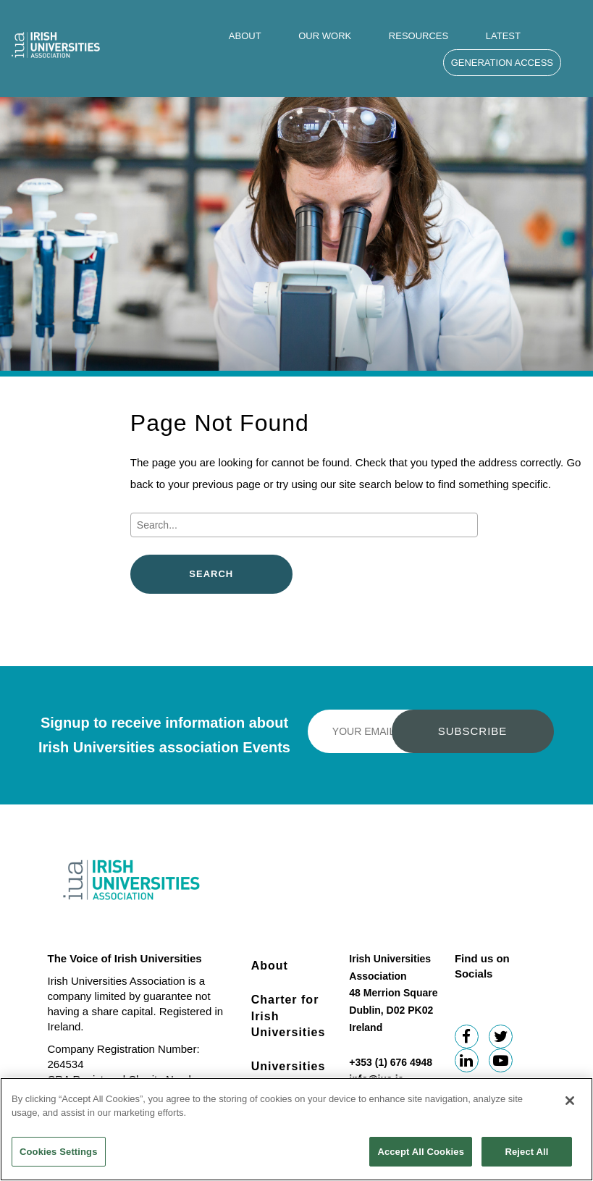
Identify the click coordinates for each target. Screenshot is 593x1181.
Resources (418, 35)
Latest (503, 35)
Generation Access (502, 62)
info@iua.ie (376, 1079)
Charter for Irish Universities (288, 1015)
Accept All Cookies (420, 1158)
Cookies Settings (59, 1158)
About (245, 35)
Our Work (324, 35)
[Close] (570, 1108)
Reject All (526, 1158)
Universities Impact (288, 1074)
